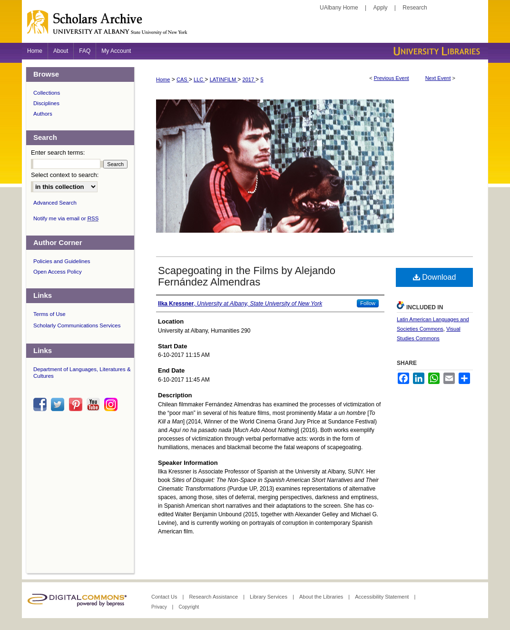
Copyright (188, 607)
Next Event (438, 78)
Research (414, 7)
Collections (46, 93)
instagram (112, 404)
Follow (367, 303)
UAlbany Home (339, 7)
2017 (249, 79)
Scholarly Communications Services (76, 325)
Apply (380, 7)
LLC (199, 79)
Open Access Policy (57, 272)
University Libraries (435, 51)
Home (163, 79)
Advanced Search (55, 203)
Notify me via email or (65, 219)
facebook (41, 404)
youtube (95, 404)
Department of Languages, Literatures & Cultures (82, 372)
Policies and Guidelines (61, 261)
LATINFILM (223, 79)
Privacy (159, 607)
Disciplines (46, 103)
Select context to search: (64, 174)
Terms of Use (49, 314)
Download (434, 277)
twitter (59, 404)
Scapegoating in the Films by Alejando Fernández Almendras (246, 276)
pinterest (77, 404)
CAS (183, 79)
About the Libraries (321, 597)
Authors (42, 114)
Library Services (269, 597)
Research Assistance (214, 597)
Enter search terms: (58, 152)
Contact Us (164, 597)
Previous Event (391, 78)
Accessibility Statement (382, 597)
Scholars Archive (255, 26)
